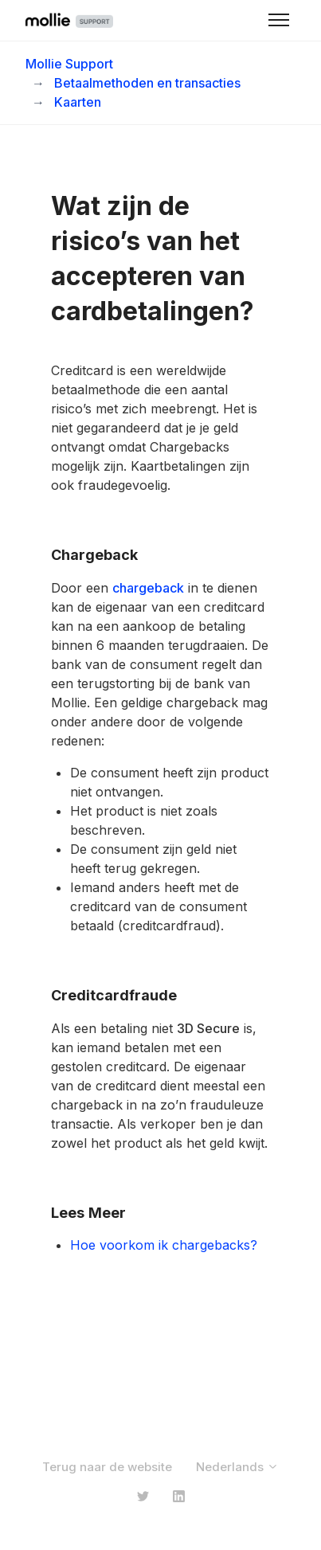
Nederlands (237, 1466)
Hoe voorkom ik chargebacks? (163, 1245)
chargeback (148, 588)
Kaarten (77, 102)
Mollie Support (69, 64)
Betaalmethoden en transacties (147, 83)
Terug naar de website (107, 1466)
